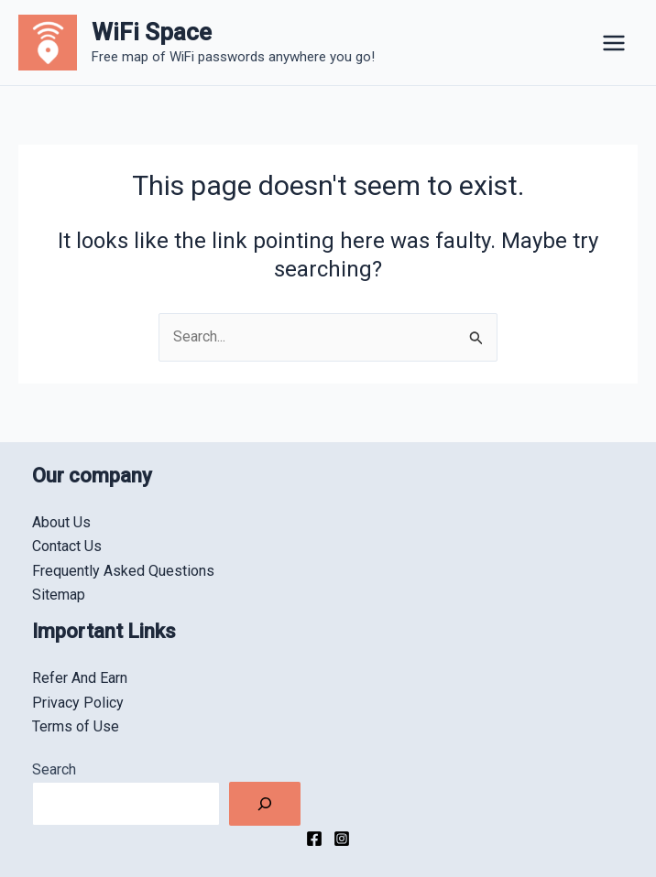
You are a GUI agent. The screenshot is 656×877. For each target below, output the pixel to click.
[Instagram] (341, 838)
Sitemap (58, 594)
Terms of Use (75, 726)
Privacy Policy (78, 702)
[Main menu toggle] (614, 43)
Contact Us (67, 546)
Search (54, 769)
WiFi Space (152, 32)
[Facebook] (314, 838)
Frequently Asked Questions (123, 570)
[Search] (265, 804)
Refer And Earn (79, 678)
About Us (61, 522)
